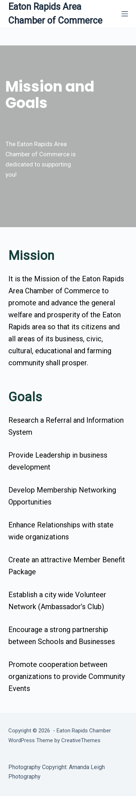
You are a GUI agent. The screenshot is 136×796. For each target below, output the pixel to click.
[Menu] (124, 14)
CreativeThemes (80, 740)
